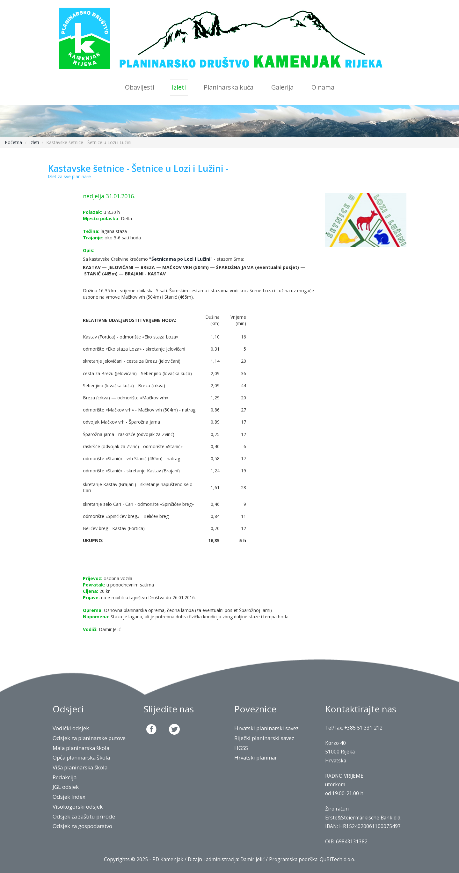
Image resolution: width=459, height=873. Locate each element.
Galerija (282, 87)
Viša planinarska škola (80, 767)
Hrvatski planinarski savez (266, 728)
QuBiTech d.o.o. (337, 859)
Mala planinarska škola (81, 748)
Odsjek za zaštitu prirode (84, 816)
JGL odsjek (66, 786)
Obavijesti (139, 87)
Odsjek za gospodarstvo (82, 826)
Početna (13, 142)
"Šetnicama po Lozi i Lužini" (181, 259)
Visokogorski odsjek (78, 806)
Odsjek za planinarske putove (89, 738)
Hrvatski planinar (255, 757)
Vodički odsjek (71, 728)
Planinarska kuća (228, 87)
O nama (322, 87)
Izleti (179, 87)
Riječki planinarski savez (264, 738)
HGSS (241, 748)
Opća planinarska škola (81, 757)
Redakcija (64, 777)
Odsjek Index (69, 796)
